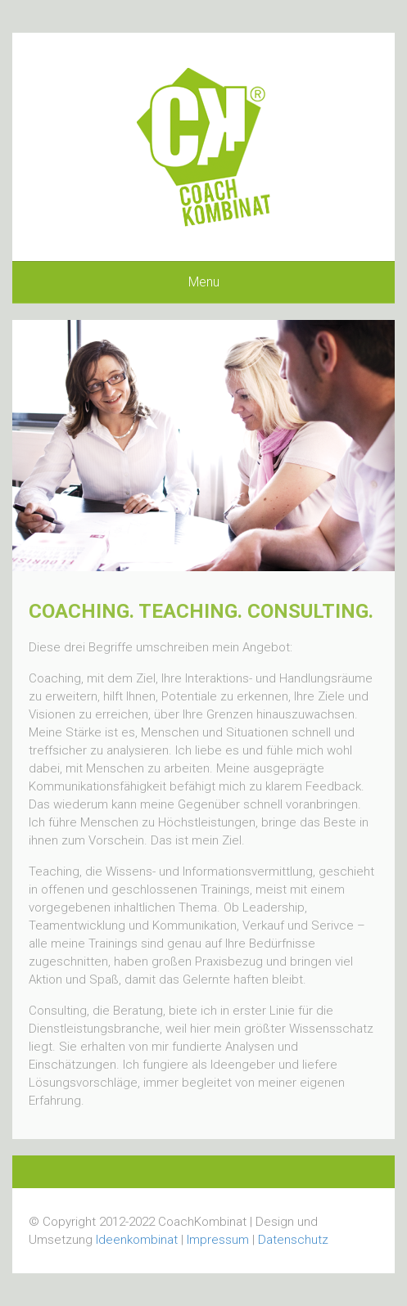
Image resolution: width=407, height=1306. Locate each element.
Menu (203, 282)
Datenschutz (293, 1239)
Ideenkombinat (137, 1239)
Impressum (218, 1239)
